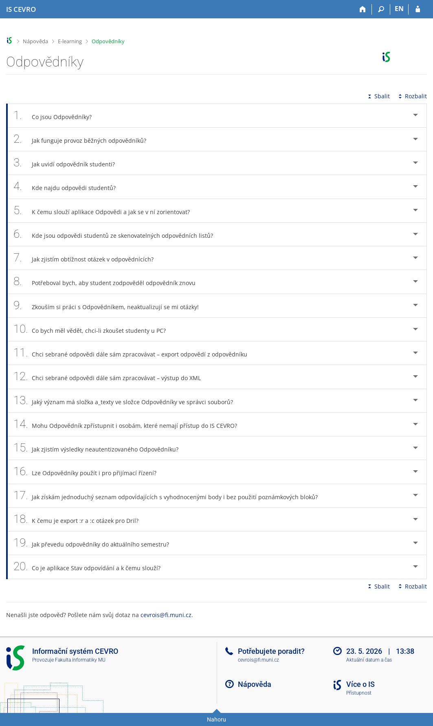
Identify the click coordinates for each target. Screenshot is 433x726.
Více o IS (360, 684)
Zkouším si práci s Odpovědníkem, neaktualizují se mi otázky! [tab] (110, 306)
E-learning (70, 41)
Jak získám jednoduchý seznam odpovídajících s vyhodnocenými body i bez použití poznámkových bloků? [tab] (170, 496)
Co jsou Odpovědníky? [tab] (57, 115)
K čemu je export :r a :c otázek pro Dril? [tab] (80, 519)
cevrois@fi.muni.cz (166, 615)
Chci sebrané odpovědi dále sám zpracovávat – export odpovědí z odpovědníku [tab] (134, 353)
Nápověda (35, 41)
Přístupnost (358, 693)
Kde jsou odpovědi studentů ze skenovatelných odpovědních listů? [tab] (117, 234)
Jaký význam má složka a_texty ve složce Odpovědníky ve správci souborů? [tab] (127, 401)
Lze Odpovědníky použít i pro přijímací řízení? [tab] (89, 472)
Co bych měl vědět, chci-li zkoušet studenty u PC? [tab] (94, 329)
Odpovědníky (108, 41)
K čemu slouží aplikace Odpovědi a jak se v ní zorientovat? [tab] (106, 211)
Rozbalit (412, 96)
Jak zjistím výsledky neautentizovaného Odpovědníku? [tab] (100, 448)
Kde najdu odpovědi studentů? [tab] (69, 186)
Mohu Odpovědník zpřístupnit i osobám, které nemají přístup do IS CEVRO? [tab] (129, 424)
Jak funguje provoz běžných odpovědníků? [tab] (84, 139)
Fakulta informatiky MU (80, 660)
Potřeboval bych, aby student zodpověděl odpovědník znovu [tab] (108, 281)
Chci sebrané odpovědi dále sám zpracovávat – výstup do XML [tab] (111, 377)
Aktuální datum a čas (369, 660)
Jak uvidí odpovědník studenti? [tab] (68, 163)
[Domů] (363, 9)
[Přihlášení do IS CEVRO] (418, 9)
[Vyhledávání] (381, 9)
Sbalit (378, 96)
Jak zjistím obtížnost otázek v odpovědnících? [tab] (88, 258)
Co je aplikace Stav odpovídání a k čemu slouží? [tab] (91, 567)
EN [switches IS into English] (399, 8)
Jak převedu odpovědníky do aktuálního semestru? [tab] (95, 543)
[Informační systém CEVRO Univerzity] (21, 9)
